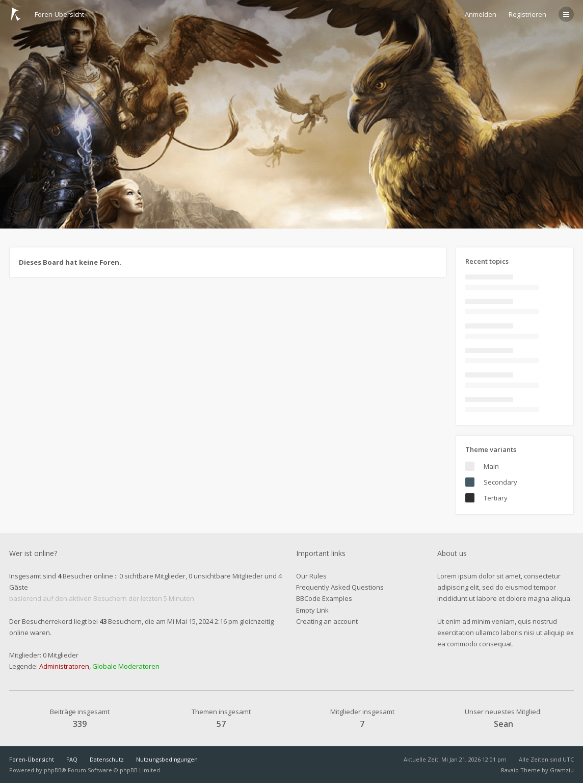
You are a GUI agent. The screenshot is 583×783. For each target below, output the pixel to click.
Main (491, 466)
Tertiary (496, 497)
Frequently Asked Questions (340, 587)
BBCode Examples (324, 598)
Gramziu (562, 770)
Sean (503, 723)
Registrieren (527, 14)
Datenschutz (107, 759)
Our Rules (311, 575)
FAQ (71, 759)
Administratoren (64, 666)
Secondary (500, 482)
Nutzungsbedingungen (167, 759)
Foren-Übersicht (31, 759)
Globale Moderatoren (126, 666)
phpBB (53, 770)
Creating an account (327, 621)
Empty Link (312, 610)
